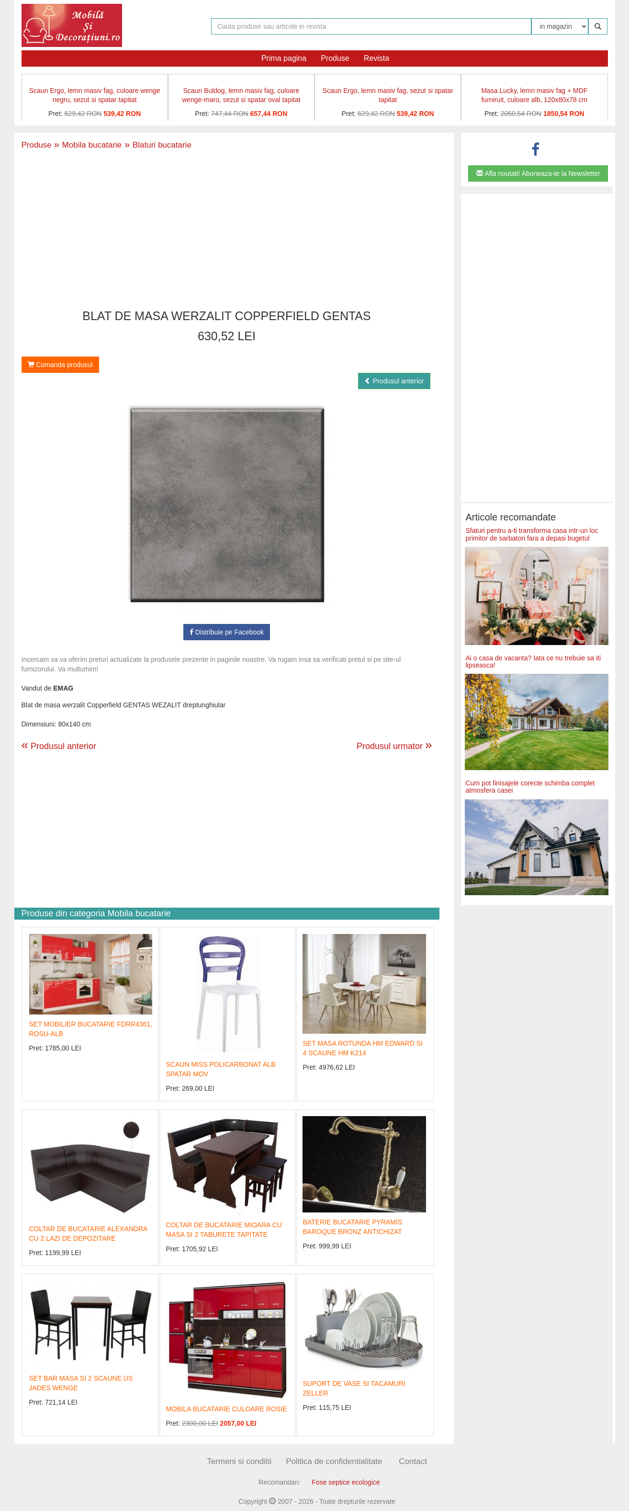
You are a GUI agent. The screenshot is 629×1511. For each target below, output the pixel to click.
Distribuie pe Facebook (227, 632)
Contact (413, 1461)
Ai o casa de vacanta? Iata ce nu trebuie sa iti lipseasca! (533, 661)
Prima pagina (283, 58)
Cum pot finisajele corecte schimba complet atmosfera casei (530, 786)
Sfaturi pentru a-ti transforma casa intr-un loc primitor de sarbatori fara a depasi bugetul (532, 534)
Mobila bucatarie (88, 145)
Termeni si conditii (239, 1461)
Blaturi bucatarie (156, 145)
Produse (335, 58)
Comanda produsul (60, 365)
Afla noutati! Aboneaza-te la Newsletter (538, 173)
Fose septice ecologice (346, 1482)
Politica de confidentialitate (334, 1461)
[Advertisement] (227, 230)
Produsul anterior (394, 381)
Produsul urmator (394, 745)
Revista (376, 58)
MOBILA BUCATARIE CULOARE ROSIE (226, 1409)
